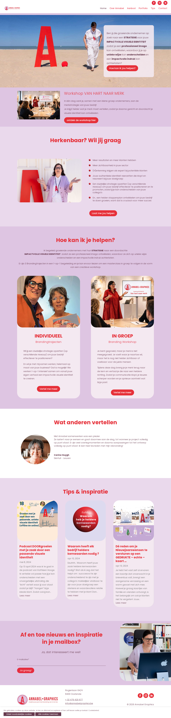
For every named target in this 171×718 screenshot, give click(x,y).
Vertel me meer (48, 389)
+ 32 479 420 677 (74, 699)
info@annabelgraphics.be (79, 703)
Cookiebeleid (93, 710)
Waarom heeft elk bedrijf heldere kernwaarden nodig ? (83, 550)
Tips (153, 8)
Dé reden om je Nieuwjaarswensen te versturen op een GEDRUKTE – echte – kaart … (131, 553)
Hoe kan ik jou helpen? (122, 68)
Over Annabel (117, 8)
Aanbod (131, 8)
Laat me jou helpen (103, 213)
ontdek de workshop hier (81, 120)
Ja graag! (26, 670)
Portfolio (143, 8)
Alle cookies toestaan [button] (48, 714)
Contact (162, 8)
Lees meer (24, 595)
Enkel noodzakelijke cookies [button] (19, 714)
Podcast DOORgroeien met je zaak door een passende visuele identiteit (35, 551)
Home (103, 8)
